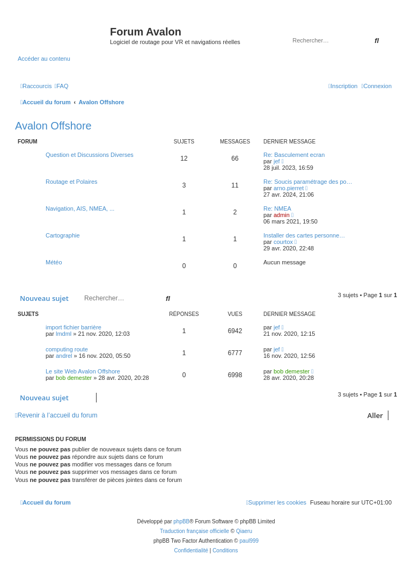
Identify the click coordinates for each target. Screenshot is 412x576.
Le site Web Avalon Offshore (83, 371)
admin (282, 215)
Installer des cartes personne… (304, 235)
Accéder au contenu (44, 58)
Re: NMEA (277, 208)
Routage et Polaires (72, 181)
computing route (67, 349)
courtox (283, 242)
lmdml (63, 333)
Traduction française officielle (194, 531)
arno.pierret (289, 188)
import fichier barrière (73, 327)
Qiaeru (244, 531)
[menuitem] (61, 86)
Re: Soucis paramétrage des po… (307, 181)
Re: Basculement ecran (294, 155)
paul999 (249, 541)
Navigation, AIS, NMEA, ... (80, 208)
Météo (54, 262)
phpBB (181, 521)
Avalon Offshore (53, 126)
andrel (64, 355)
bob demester (74, 378)
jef (277, 161)
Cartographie (63, 235)
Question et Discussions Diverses (90, 155)
